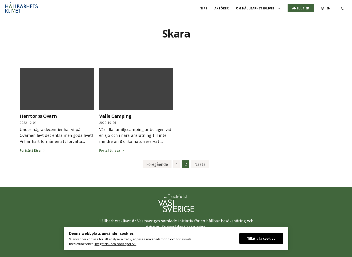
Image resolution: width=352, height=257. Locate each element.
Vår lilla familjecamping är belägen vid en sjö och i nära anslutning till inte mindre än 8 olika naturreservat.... (135, 135)
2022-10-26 (107, 122)
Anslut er (300, 8)
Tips (203, 8)
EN (325, 8)
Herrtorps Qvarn (38, 116)
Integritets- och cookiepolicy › (115, 244)
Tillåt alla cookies (261, 238)
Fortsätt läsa (30, 150)
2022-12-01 (28, 122)
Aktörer (221, 8)
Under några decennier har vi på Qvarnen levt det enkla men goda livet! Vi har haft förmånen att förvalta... (56, 135)
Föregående (157, 164)
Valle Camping (115, 116)
